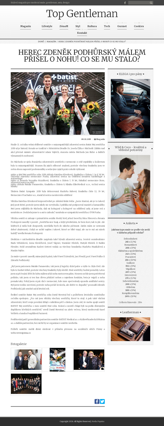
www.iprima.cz (23, 333)
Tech (107, 25)
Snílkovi (130, 263)
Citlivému (130, 287)
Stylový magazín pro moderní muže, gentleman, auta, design (40, 2)
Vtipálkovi (130, 269)
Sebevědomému (130, 281)
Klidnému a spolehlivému (130, 251)
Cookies (139, 25)
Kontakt (82, 32)
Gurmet (122, 25)
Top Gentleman (82, 13)
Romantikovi (130, 245)
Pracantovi (130, 257)
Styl (77, 25)
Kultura (92, 25)
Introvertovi (130, 275)
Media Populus (98, 421)
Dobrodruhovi (130, 239)
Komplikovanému (130, 293)
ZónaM (64, 25)
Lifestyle (47, 25)
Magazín (25, 25)
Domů (41, 41)
